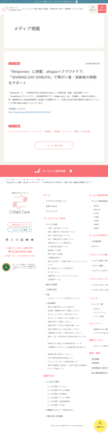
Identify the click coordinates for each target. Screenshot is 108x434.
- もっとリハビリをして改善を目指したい (62, 361)
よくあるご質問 (52, 381)
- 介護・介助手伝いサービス (57, 228)
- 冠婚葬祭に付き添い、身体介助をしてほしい (64, 332)
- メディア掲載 (98, 316)
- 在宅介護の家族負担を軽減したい (60, 358)
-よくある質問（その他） (56, 405)
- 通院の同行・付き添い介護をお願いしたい (63, 325)
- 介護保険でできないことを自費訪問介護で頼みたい (67, 347)
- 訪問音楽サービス (54, 279)
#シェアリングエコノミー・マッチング (25, 131)
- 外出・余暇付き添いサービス (58, 235)
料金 (60, 9)
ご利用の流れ (53, 9)
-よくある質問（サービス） (57, 386)
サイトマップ (51, 211)
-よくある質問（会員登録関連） (59, 401)
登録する (102, 10)
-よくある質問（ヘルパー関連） (59, 397)
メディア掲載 (14, 63)
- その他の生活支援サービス (57, 246)
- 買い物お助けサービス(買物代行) (60, 268)
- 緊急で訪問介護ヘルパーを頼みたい (61, 307)
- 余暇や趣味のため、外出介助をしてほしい (63, 329)
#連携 (76, 131)
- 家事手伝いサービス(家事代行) (59, 243)
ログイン (93, 10)
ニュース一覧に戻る (54, 145)
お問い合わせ (51, 206)
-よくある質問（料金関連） (57, 394)
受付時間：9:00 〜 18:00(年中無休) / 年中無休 (20, 256)
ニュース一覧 (20, 179)
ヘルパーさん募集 (19, 229)
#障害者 (56, 131)
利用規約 (95, 362)
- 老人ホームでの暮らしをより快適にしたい (63, 318)
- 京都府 (96, 224)
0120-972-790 (20, 252)
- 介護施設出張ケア (54, 257)
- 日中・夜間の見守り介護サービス (60, 239)
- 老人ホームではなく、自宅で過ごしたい (62, 314)
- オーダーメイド (53, 272)
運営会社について (19, 224)
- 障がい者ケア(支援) (55, 254)
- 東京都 (96, 206)
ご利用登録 (96, 241)
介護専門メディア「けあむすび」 (60, 410)
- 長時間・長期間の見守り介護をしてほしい (63, 310)
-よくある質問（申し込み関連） (59, 390)
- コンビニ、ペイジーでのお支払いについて (63, 298)
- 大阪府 (96, 220)
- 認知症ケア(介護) (54, 250)
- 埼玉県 (96, 213)
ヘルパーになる (77, 9)
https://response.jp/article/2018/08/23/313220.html (29, 112)
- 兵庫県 (96, 228)
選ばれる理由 (43, 9)
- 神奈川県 (96, 209)
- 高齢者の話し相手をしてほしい (59, 354)
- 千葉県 (96, 217)
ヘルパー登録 (97, 265)
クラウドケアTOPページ (56, 201)
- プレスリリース (99, 312)
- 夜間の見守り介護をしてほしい (59, 321)
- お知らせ (96, 309)
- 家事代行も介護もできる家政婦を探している (64, 343)
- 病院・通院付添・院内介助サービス (61, 231)
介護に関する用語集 (54, 416)
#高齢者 (47, 131)
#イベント (67, 131)
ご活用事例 (67, 9)
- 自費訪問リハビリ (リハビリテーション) (62, 275)
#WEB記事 (85, 131)
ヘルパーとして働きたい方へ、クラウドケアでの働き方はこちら (54, 2)
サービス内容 (33, 9)
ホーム (24, 9)
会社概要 (95, 359)
